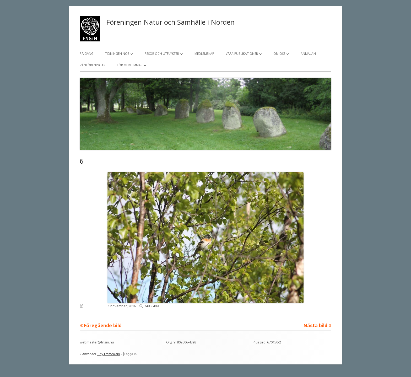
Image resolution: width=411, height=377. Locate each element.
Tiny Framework (108, 354)
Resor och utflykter (162, 53)
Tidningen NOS (117, 53)
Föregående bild (103, 325)
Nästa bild (315, 325)
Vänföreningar (92, 65)
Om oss (279, 53)
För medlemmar (130, 65)
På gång (87, 53)
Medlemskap (204, 53)
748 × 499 (151, 306)
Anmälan (308, 53)
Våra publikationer (242, 53)
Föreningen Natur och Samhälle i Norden (170, 22)
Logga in (130, 354)
